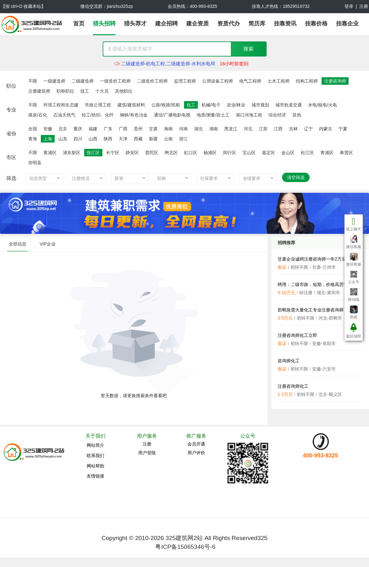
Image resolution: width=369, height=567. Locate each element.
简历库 (256, 23)
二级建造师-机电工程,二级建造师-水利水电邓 (168, 63)
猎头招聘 (104, 23)
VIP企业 (48, 243)
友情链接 (95, 475)
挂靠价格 (316, 23)
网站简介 (95, 445)
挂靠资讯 (285, 23)
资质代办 (228, 23)
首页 (78, 23)
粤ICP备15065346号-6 (185, 546)
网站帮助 (95, 465)
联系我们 (95, 455)
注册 (363, 6)
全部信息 (17, 243)
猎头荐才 (135, 23)
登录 (349, 6)
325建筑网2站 (184, 538)
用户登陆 (147, 452)
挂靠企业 (347, 23)
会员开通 (196, 443)
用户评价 (196, 452)
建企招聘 (166, 23)
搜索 (248, 48)
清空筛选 (296, 177)
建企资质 (197, 23)
